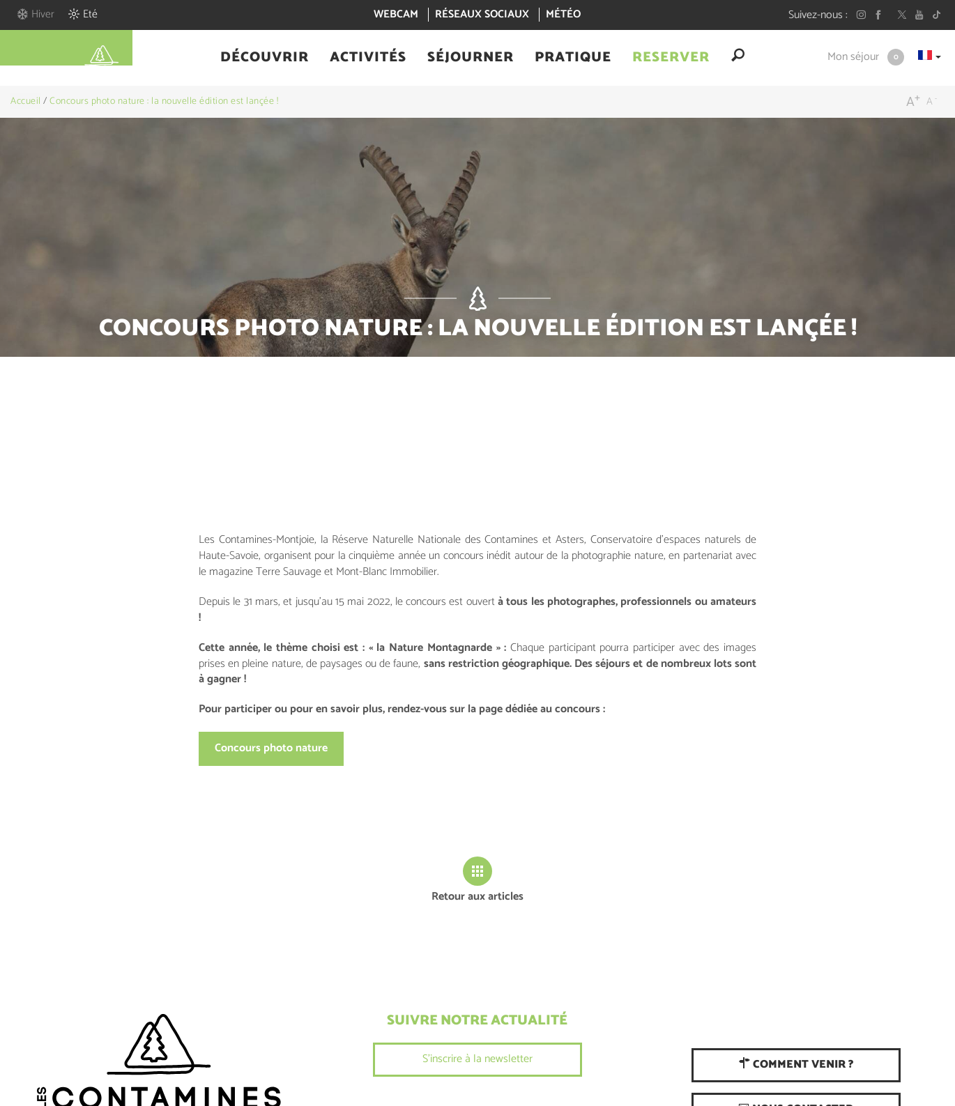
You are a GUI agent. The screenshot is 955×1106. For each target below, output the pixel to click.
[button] (264, 58)
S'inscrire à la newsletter (477, 1059)
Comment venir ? (796, 1064)
